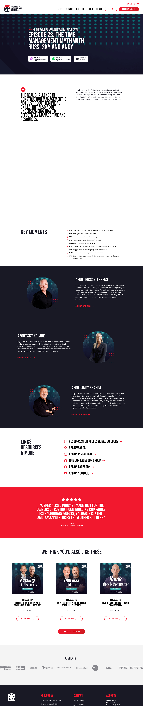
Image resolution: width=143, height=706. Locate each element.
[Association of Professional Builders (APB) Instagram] (131, 4)
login (111, 9)
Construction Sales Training (49, 704)
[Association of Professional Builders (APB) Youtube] (138, 3)
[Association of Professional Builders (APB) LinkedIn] (134, 4)
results (90, 9)
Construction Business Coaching (51, 700)
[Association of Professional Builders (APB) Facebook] (128, 4)
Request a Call (128, 9)
